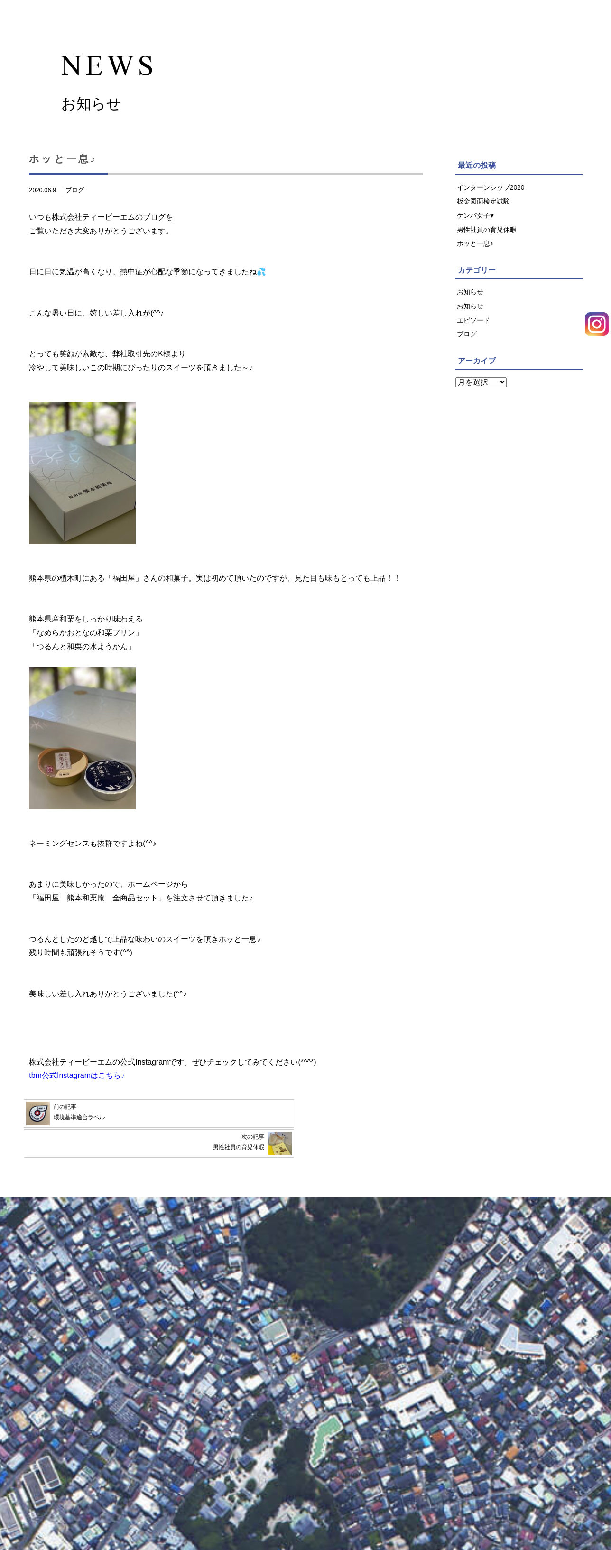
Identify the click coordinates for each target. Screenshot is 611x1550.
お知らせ (470, 298)
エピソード (473, 327)
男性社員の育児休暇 (487, 235)
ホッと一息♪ (475, 249)
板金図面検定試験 (483, 206)
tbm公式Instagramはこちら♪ (77, 1080)
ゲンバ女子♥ (475, 220)
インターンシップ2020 (491, 191)
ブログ (74, 193)
